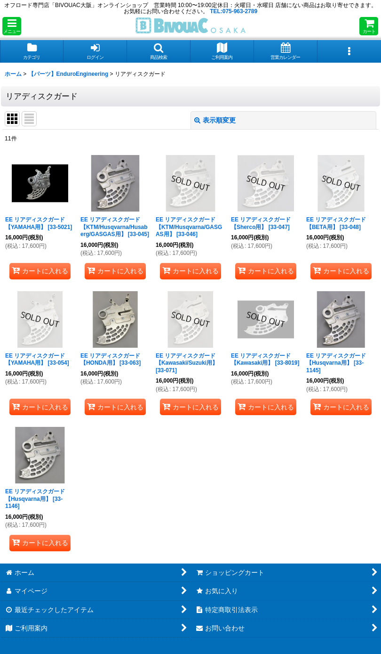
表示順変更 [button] (215, 120)
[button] (11, 26)
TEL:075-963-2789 (233, 11)
